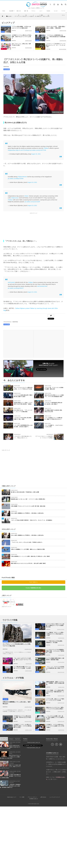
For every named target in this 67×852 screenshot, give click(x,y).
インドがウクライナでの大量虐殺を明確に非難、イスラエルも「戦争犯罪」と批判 (55, 651)
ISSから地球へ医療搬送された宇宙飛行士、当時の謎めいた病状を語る (27, 513)
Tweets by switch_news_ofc (33, 742)
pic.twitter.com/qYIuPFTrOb (38, 150)
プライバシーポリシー (32, 797)
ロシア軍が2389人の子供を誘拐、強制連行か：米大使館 (54, 641)
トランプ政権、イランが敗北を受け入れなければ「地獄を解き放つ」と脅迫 (55, 692)
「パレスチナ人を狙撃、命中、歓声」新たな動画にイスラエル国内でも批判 (55, 717)
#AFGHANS (11, 282)
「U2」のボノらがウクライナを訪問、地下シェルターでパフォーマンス (23, 660)
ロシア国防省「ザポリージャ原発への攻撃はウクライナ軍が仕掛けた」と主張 (55, 634)
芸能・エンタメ (3, 48)
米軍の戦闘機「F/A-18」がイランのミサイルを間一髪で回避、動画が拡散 (28, 506)
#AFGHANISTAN (42, 286)
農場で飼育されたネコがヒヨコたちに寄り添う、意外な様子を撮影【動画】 (28, 563)
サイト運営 (22, 797)
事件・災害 (37, 712)
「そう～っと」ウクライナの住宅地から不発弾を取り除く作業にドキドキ (55, 668)
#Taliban (45, 148)
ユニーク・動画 (41, 13)
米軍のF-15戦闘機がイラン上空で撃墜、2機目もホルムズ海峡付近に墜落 (28, 549)
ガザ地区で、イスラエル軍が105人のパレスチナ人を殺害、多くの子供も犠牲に (55, 726)
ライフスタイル (63, 13)
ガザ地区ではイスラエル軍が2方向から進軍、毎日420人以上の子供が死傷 (22, 717)
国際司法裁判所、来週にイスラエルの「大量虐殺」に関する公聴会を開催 (55, 683)
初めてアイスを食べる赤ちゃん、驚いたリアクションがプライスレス (10, 767)
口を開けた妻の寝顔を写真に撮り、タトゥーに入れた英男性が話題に (10, 776)
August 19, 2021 (36, 154)
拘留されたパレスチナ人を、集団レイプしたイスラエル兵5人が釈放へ (55, 708)
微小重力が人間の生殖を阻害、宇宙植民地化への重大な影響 (25, 492)
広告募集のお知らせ (33, 798)
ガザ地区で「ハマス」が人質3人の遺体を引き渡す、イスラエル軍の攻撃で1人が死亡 (23, 726)
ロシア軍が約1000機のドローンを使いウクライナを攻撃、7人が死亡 (22, 667)
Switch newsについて (11, 797)
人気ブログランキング (6, 606)
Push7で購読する (33, 582)
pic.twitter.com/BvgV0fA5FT (16, 288)
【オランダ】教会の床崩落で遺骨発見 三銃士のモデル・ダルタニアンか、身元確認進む (31, 520)
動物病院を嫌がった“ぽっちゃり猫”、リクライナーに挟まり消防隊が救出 (28, 499)
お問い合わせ (43, 797)
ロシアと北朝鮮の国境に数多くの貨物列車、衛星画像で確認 (55, 659)
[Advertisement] (33, 226)
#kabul (26, 196)
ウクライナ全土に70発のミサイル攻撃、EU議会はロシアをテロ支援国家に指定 (55, 625)
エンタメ (56, 10)
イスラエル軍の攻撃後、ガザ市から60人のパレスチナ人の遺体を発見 (21, 27)
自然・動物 (26, 13)
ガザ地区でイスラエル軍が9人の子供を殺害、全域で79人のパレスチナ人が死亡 (21, 37)
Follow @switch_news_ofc (53, 370)
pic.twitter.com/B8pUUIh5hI (15, 178)
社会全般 (11, 10)
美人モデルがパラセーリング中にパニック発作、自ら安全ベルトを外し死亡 (10, 757)
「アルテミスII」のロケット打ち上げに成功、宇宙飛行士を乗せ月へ (27, 542)
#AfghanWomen (22, 176)
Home (3, 10)
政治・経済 (18, 13)
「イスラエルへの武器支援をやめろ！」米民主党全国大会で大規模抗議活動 (55, 37)
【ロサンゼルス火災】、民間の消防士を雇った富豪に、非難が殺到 (55, 27)
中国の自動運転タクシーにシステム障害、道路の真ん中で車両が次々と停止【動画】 (30, 556)
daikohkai (14, 30)
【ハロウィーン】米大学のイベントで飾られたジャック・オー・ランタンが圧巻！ (55, 45)
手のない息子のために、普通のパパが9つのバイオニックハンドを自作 (10, 747)
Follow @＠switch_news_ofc (33, 747)
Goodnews (48, 13)
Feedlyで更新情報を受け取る (33, 588)
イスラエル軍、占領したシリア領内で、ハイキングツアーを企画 (55, 699)
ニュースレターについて (54, 797)
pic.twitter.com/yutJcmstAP (32, 201)
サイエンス (33, 13)
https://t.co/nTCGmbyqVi (23, 150)
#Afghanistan (11, 150)
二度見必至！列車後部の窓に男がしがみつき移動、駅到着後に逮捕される (10, 786)
